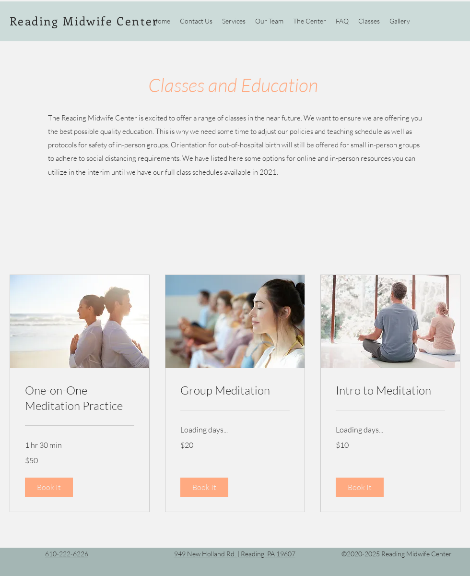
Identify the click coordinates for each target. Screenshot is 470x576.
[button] (49, 487)
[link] (79, 398)
